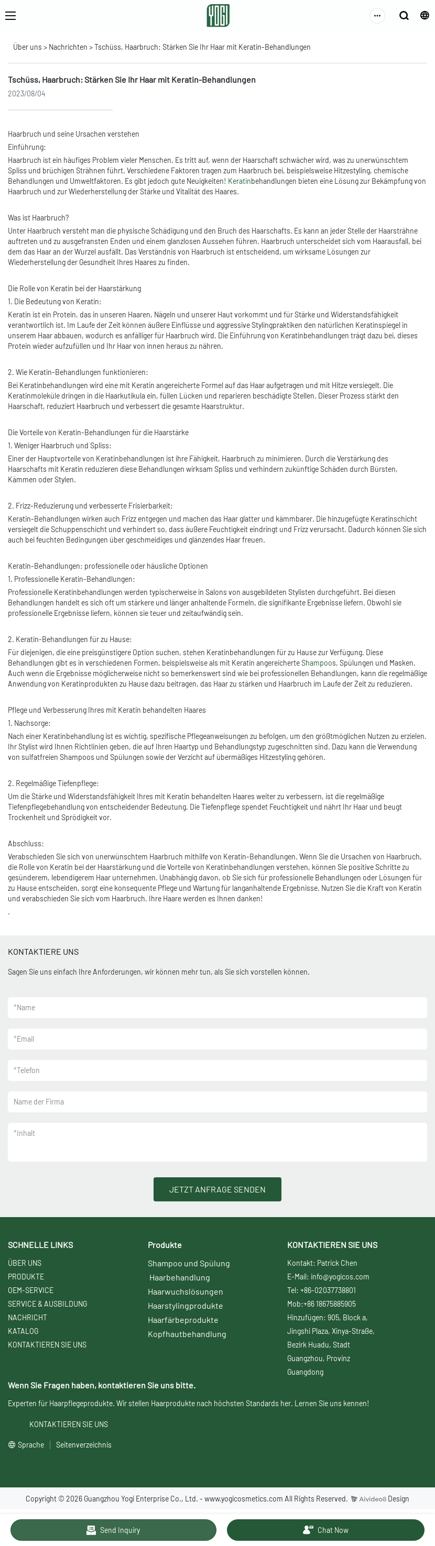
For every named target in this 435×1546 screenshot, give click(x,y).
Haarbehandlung (179, 1277)
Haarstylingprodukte (185, 1305)
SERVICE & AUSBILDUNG (47, 1303)
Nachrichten (68, 46)
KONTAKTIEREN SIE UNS (47, 1344)
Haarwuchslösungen (185, 1291)
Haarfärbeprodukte (183, 1319)
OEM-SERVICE (30, 1290)
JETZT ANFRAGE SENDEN (217, 1189)
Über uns (27, 46)
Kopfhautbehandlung (187, 1334)
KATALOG (23, 1331)
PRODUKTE (26, 1276)
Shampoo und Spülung (189, 1263)
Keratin (239, 180)
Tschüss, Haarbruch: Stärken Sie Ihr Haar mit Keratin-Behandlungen (202, 46)
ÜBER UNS (24, 1262)
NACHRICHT (27, 1317)
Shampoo (316, 662)
